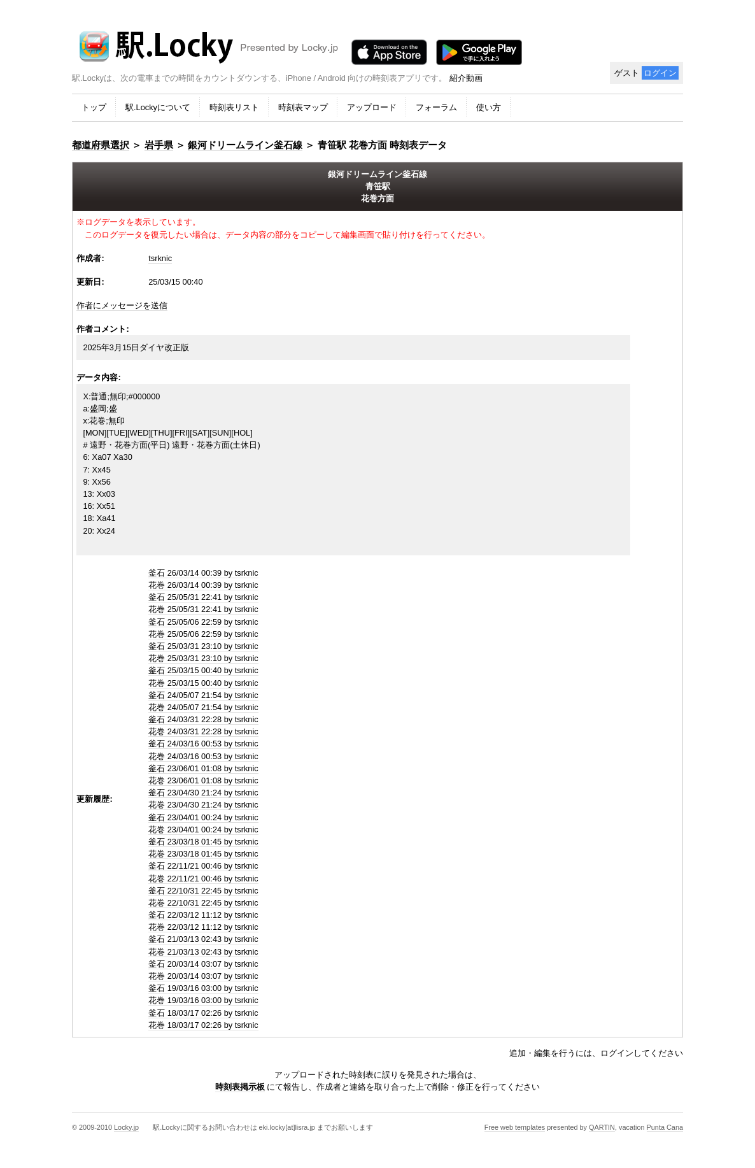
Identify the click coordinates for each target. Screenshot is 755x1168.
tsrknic (160, 258)
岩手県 (159, 144)
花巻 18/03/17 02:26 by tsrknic (203, 1025)
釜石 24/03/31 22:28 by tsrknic (203, 719)
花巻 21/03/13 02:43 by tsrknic (203, 952)
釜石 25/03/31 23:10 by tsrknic (203, 646)
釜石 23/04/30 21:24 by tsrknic (203, 792)
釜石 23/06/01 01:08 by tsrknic (203, 768)
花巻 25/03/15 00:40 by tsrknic (203, 683)
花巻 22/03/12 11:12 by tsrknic (203, 927)
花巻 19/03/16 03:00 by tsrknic (203, 1000)
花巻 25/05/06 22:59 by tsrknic (203, 634)
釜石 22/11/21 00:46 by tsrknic (203, 866)
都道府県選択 (100, 144)
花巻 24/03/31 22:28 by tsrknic (203, 731)
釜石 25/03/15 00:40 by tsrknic (203, 670)
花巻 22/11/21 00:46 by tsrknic (203, 878)
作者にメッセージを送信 (121, 305)
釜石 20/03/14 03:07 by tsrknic (203, 964)
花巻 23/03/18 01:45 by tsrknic (203, 853)
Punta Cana (665, 1127)
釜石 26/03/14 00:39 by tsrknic (203, 573)
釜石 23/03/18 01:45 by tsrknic (203, 841)
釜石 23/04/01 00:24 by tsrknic (203, 817)
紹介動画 (466, 78)
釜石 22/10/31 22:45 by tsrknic (203, 890)
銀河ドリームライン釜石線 (245, 144)
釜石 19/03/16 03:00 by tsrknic (203, 988)
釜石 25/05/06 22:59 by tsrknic (203, 622)
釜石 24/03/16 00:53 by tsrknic (203, 743)
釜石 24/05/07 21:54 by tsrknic (203, 695)
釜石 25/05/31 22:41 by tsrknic (203, 597)
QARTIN (602, 1127)
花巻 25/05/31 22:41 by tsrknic (203, 609)
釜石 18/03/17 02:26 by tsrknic (203, 1013)
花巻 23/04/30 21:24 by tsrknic (203, 804)
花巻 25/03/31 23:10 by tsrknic (203, 658)
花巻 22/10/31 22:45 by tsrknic (203, 903)
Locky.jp (126, 1127)
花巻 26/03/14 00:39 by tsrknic (203, 585)
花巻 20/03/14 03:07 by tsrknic (203, 976)
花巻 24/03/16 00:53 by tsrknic (203, 756)
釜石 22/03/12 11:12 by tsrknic (203, 915)
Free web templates (515, 1127)
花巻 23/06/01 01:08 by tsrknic (203, 780)
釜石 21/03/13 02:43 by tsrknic (203, 939)
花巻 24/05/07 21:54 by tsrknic (203, 707)
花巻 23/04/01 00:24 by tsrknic (203, 829)
